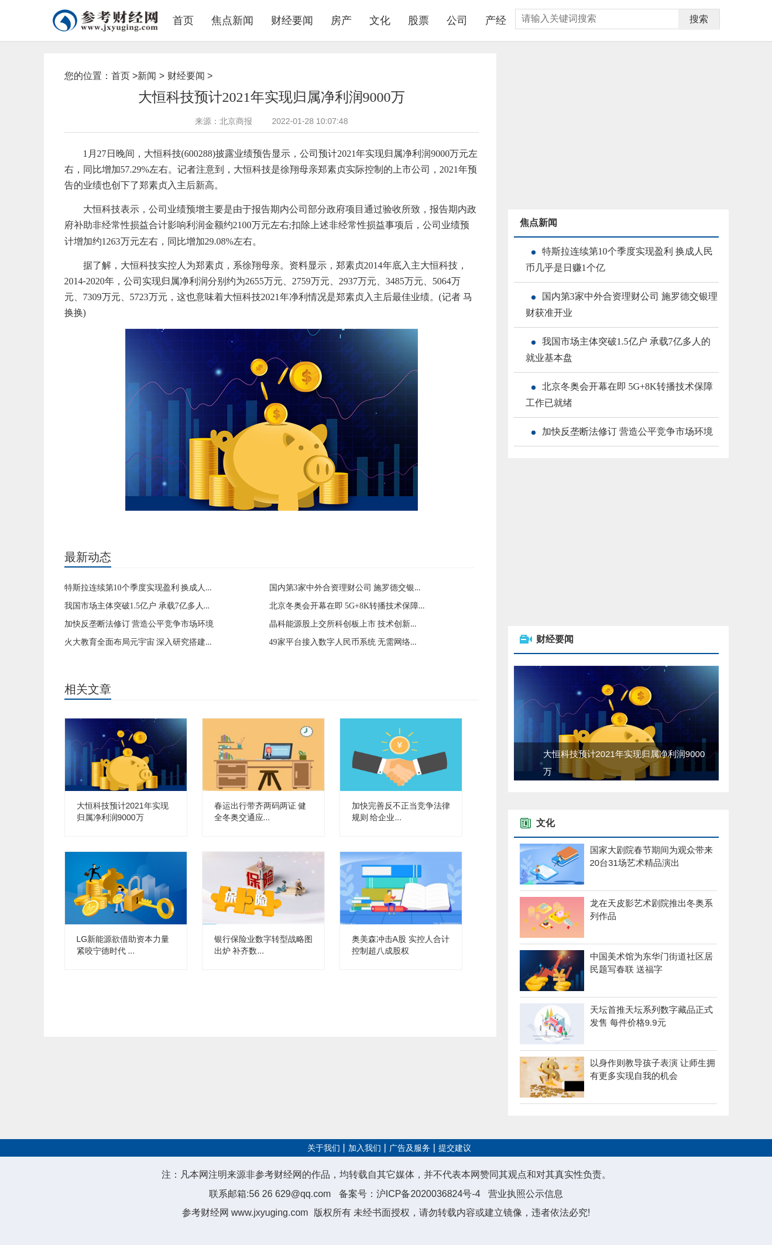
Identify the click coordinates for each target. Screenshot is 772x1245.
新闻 (147, 76)
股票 (418, 20)
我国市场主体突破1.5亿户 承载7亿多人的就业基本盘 (618, 349)
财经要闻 (292, 20)
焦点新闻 (232, 20)
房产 (341, 20)
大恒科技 (108, 522)
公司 (457, 20)
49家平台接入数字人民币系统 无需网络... (343, 642)
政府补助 (169, 522)
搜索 (698, 19)
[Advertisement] (596, 126)
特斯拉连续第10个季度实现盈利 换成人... (138, 587)
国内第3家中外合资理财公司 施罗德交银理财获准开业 (622, 304)
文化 (379, 20)
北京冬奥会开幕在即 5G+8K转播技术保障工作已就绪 (619, 394)
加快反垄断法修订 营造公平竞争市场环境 (139, 624)
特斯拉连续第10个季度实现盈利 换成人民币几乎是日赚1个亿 (619, 259)
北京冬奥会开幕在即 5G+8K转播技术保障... (347, 605)
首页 (183, 20)
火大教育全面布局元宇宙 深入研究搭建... (138, 642)
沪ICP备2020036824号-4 (428, 1194)
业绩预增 (138, 522)
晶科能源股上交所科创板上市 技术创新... (343, 624)
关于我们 (323, 1148)
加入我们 (364, 1148)
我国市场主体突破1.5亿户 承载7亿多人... (137, 605)
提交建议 (454, 1148)
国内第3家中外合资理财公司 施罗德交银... (345, 587)
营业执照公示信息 (525, 1194)
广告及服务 (409, 1148)
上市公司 (198, 522)
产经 (495, 20)
